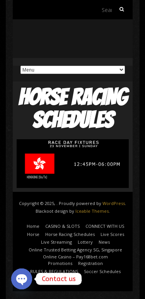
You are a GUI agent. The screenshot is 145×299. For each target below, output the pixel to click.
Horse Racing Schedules (70, 234)
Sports (75, 279)
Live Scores (112, 234)
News (104, 242)
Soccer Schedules (102, 271)
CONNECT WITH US (104, 226)
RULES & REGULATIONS (54, 271)
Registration (90, 263)
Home (33, 226)
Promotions (60, 263)
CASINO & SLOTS (62, 226)
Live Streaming (56, 242)
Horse (33, 234)
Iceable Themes (92, 211)
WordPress (113, 203)
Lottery (85, 242)
